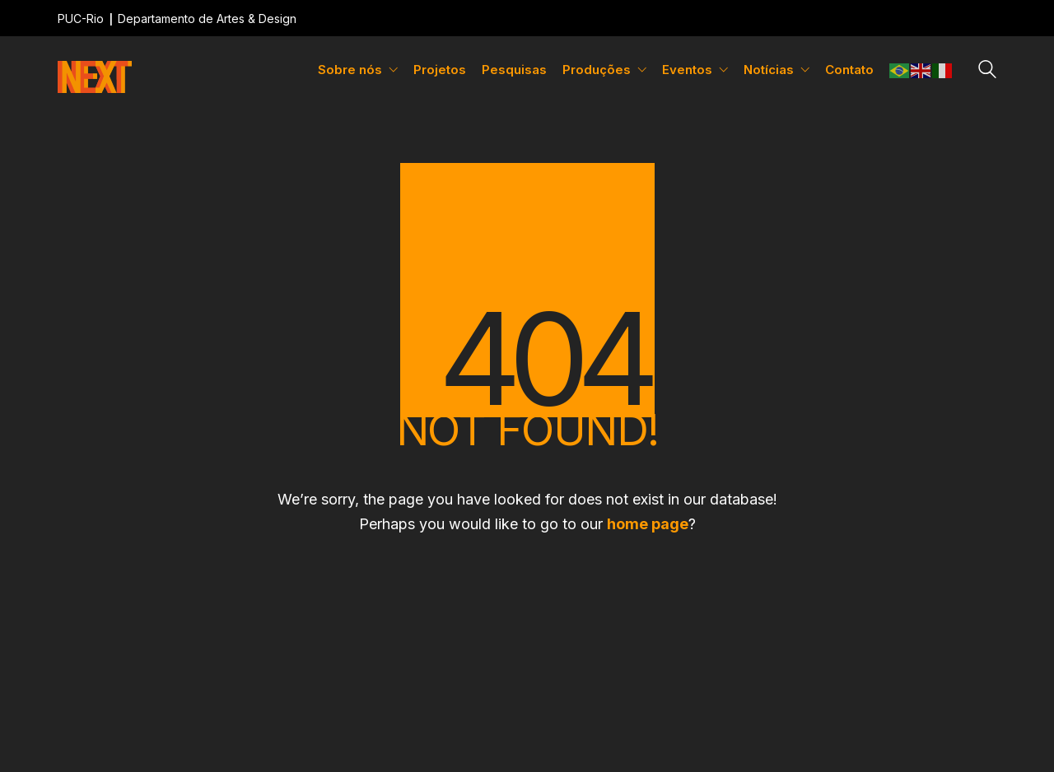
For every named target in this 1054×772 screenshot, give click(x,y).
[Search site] (987, 71)
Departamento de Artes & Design (207, 18)
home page (647, 523)
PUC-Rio (81, 18)
